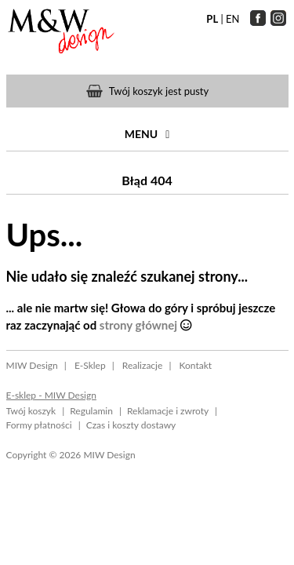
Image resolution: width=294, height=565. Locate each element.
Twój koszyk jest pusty (159, 91)
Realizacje (142, 365)
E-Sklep (90, 365)
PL (212, 19)
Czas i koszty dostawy (131, 425)
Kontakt (195, 365)
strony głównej (138, 325)
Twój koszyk (31, 411)
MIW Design (32, 365)
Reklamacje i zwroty (168, 411)
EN (232, 19)
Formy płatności (39, 425)
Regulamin (91, 411)
